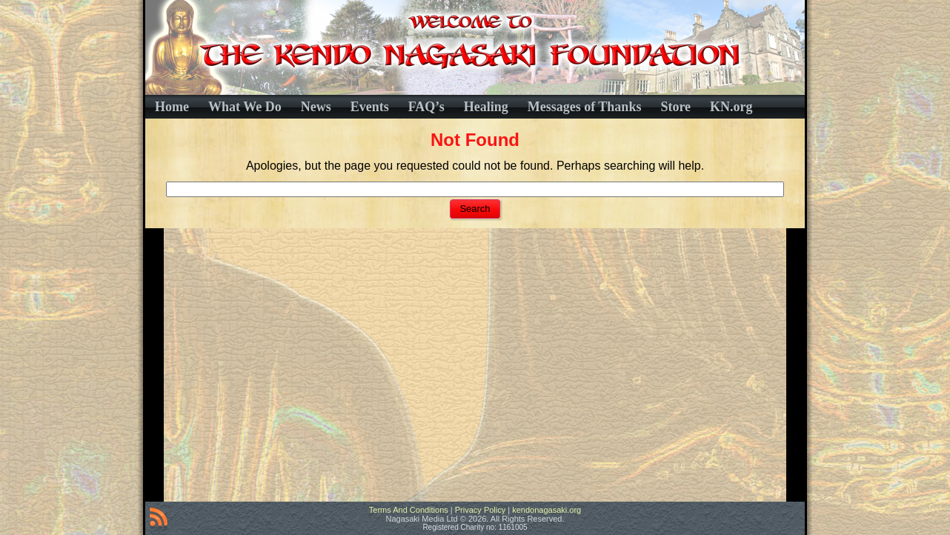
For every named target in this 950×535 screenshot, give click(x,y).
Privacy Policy (480, 509)
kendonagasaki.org (546, 509)
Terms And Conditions (408, 509)
